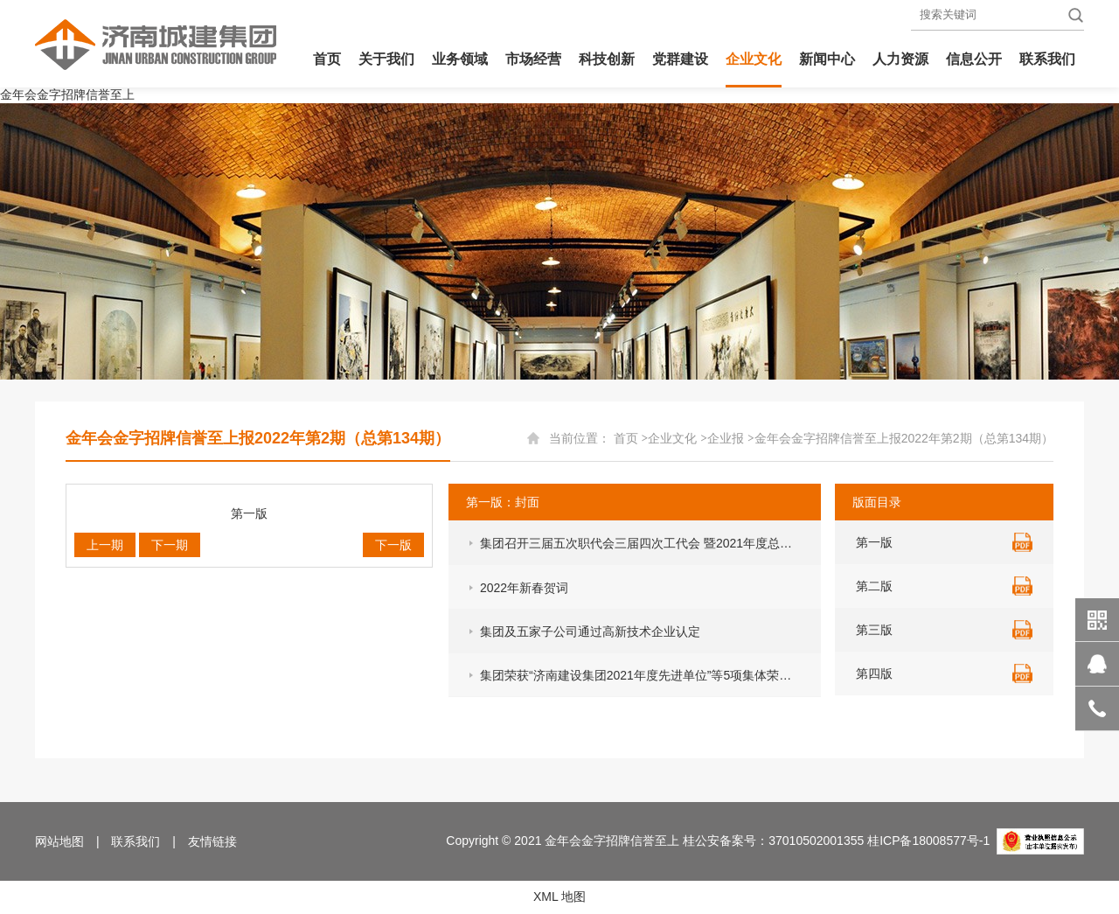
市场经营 (533, 59)
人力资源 (900, 59)
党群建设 (680, 59)
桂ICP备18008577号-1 (928, 841)
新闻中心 (827, 59)
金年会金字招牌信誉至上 (67, 94)
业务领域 (460, 59)
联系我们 (1047, 59)
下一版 (393, 545)
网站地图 (59, 841)
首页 (327, 59)
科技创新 (607, 59)
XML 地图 (559, 897)
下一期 (169, 545)
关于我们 (386, 59)
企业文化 (754, 59)
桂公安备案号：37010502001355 (773, 841)
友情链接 (212, 841)
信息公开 (974, 59)
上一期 (105, 545)
